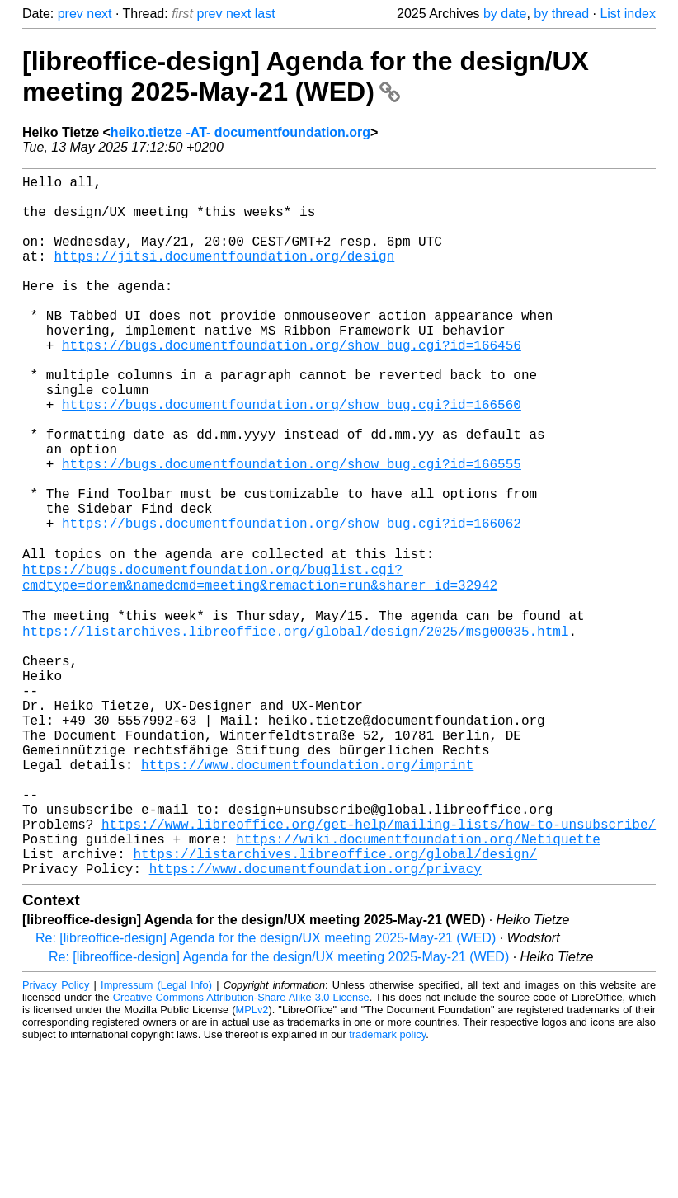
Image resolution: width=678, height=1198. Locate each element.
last (265, 14)
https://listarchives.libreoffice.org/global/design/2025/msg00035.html (295, 729)
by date (504, 14)
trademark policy (387, 1185)
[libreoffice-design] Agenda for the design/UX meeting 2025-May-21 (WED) (305, 76)
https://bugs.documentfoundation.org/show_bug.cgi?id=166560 (291, 457)
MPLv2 (252, 1160)
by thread (561, 14)
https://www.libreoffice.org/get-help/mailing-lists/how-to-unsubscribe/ (378, 965)
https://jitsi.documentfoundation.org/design (224, 275)
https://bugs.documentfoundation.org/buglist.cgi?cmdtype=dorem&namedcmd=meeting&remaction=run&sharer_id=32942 (259, 665)
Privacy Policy (55, 1136)
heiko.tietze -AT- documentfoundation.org (240, 132)
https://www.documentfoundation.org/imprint (307, 892)
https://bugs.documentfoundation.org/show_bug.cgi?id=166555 (291, 529)
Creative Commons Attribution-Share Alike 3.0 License (241, 1148)
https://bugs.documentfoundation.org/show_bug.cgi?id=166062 (291, 602)
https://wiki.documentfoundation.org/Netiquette (418, 983)
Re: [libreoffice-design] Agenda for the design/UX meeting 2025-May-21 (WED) (265, 1089)
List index (628, 14)
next (99, 14)
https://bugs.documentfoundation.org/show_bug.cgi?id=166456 (291, 384)
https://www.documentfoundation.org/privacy (315, 1019)
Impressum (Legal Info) (156, 1136)
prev (70, 14)
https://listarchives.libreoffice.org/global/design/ (335, 1001)
